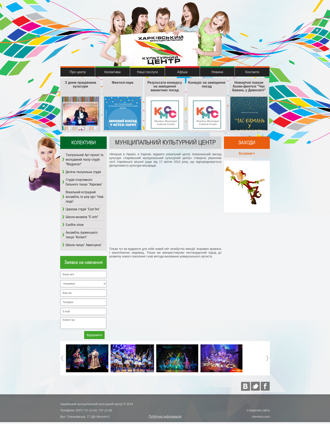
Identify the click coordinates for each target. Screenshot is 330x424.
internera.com (261, 418)
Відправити (94, 337)
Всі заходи (245, 153)
